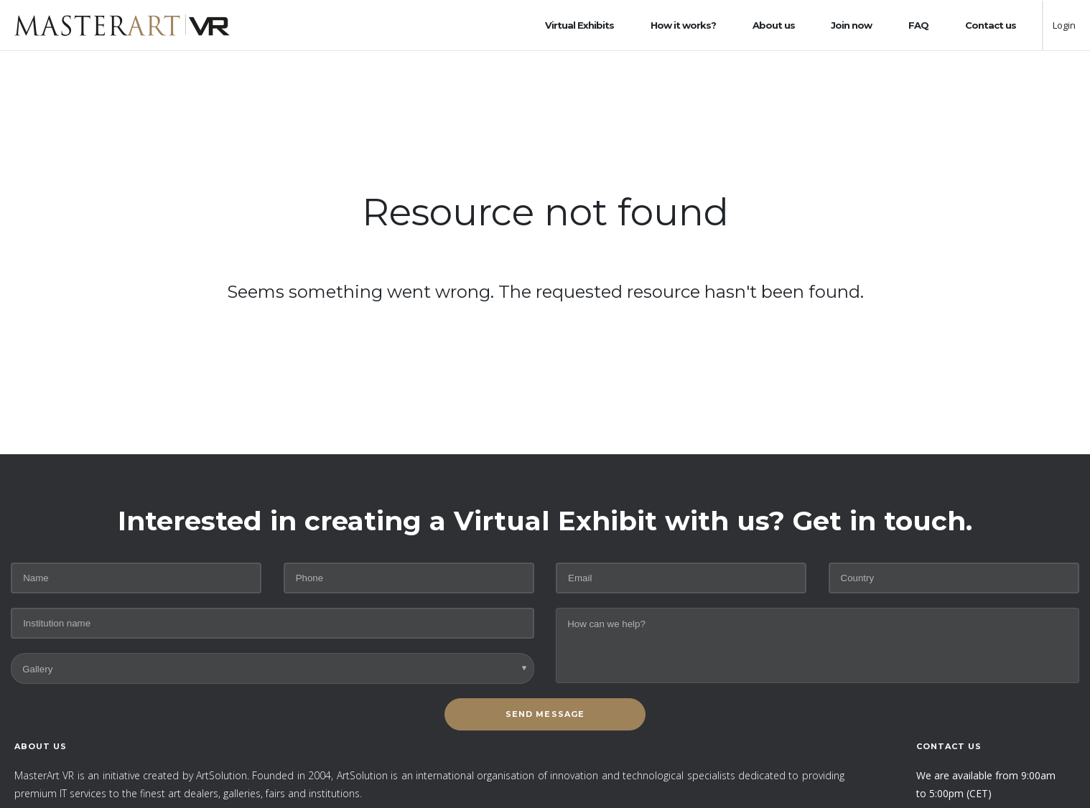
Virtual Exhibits (579, 25)
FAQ (918, 25)
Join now (851, 25)
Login (1064, 25)
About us (774, 25)
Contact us (990, 25)
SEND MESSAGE (545, 714)
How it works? (683, 25)
